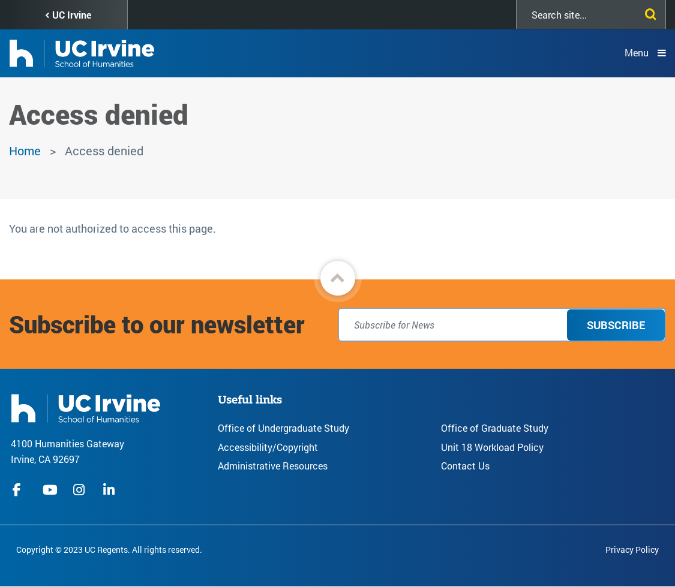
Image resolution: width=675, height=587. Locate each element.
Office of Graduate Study (494, 428)
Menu (637, 52)
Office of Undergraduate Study (283, 428)
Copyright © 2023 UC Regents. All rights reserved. (109, 549)
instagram (80, 490)
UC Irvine (71, 14)
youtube (50, 490)
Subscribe (616, 325)
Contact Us (465, 465)
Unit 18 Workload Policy (492, 447)
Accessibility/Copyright (268, 447)
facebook (20, 490)
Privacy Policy (632, 549)
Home (25, 150)
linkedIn (110, 490)
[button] (337, 278)
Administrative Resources (273, 465)
